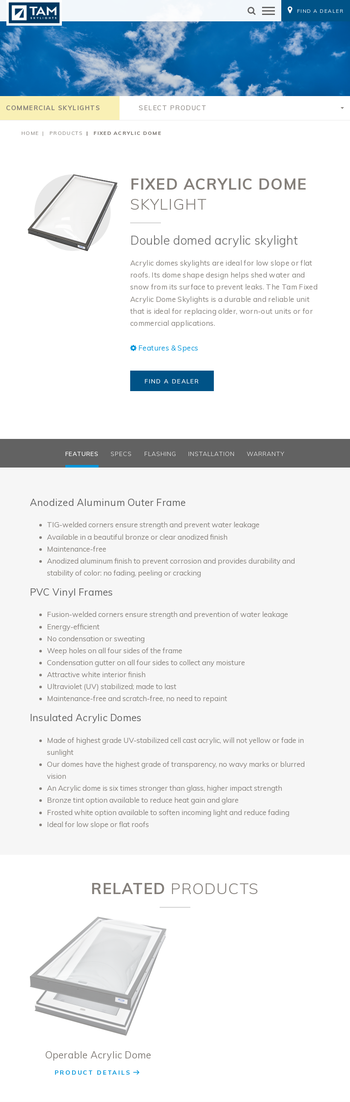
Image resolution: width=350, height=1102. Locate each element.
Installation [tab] (211, 454)
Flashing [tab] (160, 454)
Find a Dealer (172, 381)
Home (30, 133)
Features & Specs (164, 347)
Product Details (93, 1072)
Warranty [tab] (266, 454)
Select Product (173, 108)
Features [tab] (82, 454)
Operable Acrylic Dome (98, 1055)
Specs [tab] (121, 454)
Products (66, 133)
